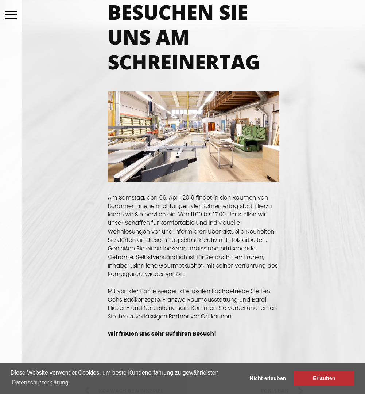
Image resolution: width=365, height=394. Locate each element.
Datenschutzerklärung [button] (40, 382)
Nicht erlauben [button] (268, 378)
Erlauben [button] (324, 378)
